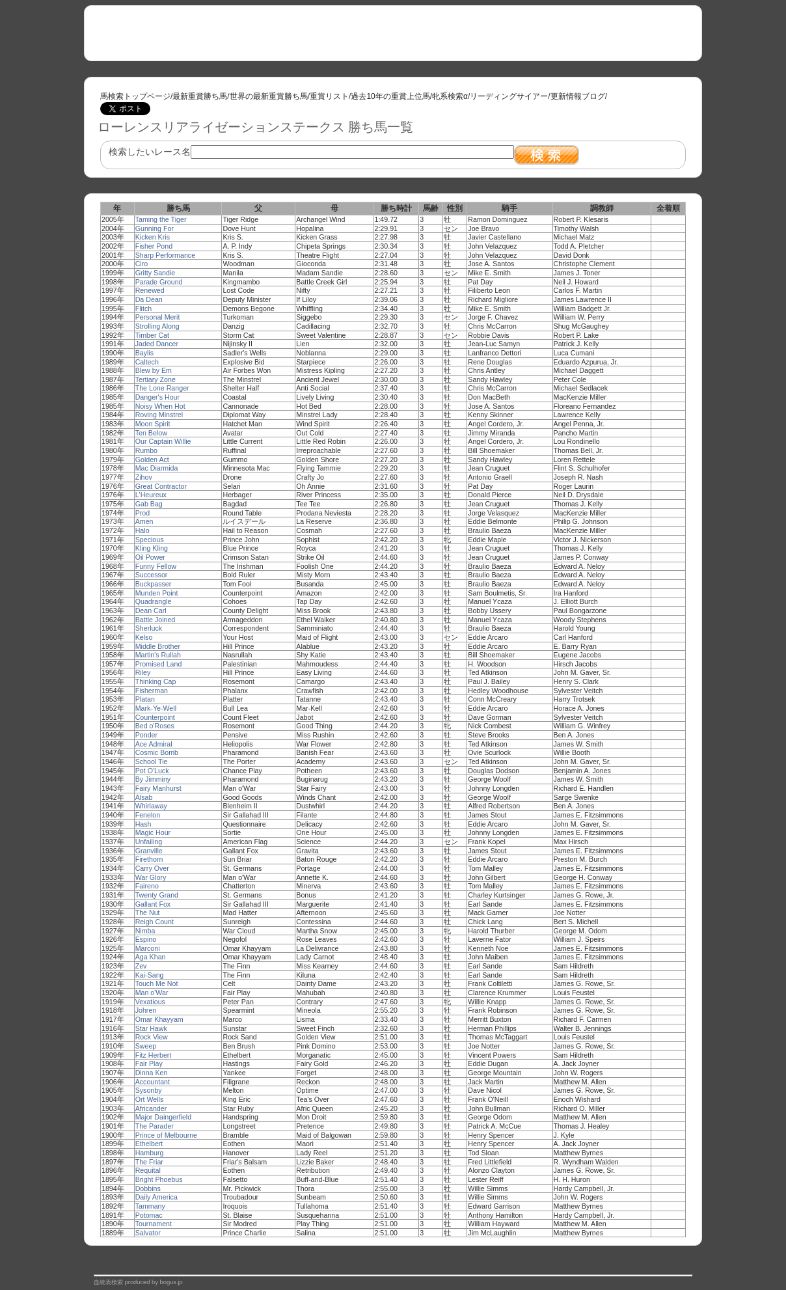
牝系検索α (450, 96)
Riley (143, 672)
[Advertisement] (252, 33)
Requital (148, 1170)
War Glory (151, 877)
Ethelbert (149, 1143)
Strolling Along (157, 326)
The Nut (147, 912)
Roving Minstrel (159, 415)
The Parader (154, 1126)
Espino (146, 939)
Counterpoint (155, 717)
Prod (142, 513)
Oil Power (150, 557)
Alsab (144, 797)
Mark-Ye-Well (155, 708)
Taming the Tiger (161, 219)
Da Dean (149, 299)
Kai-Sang (149, 975)
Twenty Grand (156, 895)
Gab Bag (149, 504)
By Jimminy (152, 779)
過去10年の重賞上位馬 (390, 96)
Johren (146, 1010)
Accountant (152, 1082)
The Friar (149, 1162)
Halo (142, 530)
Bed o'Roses (154, 726)
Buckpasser (153, 584)
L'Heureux (151, 495)
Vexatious (150, 1002)
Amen (144, 521)
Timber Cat (152, 335)
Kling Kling (151, 548)
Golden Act (152, 459)
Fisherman (151, 690)
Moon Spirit (152, 424)
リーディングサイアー (509, 96)
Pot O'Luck (152, 771)
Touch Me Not (156, 983)
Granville (149, 851)
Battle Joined (155, 620)
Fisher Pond (153, 246)
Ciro (141, 264)
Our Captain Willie (163, 441)
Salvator (148, 1233)
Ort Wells (149, 1099)
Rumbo (146, 450)
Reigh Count (154, 922)
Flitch (143, 308)
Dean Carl (151, 610)
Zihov (143, 477)
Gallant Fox (153, 904)
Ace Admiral (153, 744)
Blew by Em (153, 370)
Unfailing (148, 841)
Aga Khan (150, 957)
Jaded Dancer (156, 344)
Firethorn (149, 859)
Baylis (144, 353)
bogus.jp (171, 1282)
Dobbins (148, 1188)
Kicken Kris (152, 237)
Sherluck (148, 628)
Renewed (150, 290)
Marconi (147, 948)
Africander (151, 1108)
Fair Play (149, 1063)
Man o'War (152, 992)
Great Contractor (161, 486)
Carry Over (152, 868)
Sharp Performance (165, 255)
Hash (143, 824)
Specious (149, 539)
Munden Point (156, 593)
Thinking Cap (155, 681)
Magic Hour (152, 832)
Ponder (146, 735)
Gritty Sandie (155, 273)
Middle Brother (157, 646)
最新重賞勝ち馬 (199, 96)
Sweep (146, 1046)
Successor (151, 575)
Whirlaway (151, 806)
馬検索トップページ (135, 96)
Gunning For (154, 228)
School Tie (151, 761)
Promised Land (158, 664)
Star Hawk (151, 1028)
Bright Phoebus (159, 1179)
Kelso (144, 637)
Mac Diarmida (156, 468)
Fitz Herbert (153, 1055)
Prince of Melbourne (166, 1135)
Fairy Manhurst (158, 788)
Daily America (156, 1197)
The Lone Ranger (162, 388)
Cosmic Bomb (156, 752)
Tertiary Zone (155, 379)
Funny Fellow (155, 566)
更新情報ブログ (577, 96)
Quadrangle (153, 601)
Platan (145, 699)
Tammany (150, 1206)
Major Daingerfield (163, 1117)
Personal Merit (157, 317)
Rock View (151, 1037)
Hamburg (149, 1153)
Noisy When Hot (160, 406)
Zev (141, 966)
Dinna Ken (151, 1073)
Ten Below (151, 433)
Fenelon (148, 815)
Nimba (145, 931)
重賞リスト (329, 96)
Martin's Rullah (158, 655)
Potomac (149, 1215)
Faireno (147, 886)
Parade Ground (159, 282)
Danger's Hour (157, 397)
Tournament (153, 1224)
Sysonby (148, 1090)
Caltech (147, 362)
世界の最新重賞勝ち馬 (269, 96)
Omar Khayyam (159, 1019)
